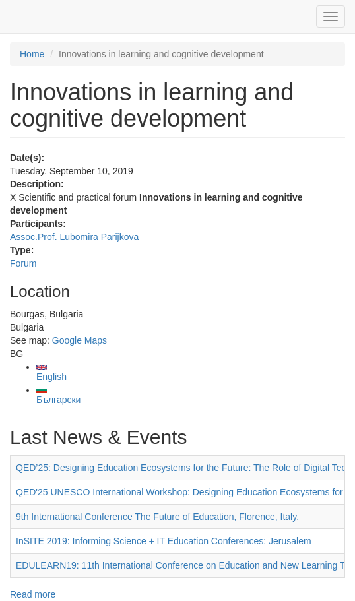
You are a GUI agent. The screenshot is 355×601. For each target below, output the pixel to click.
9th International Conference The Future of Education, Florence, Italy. (157, 516)
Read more (32, 594)
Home (32, 54)
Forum (23, 263)
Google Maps (79, 340)
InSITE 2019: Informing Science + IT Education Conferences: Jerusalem (163, 541)
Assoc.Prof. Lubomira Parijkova (74, 237)
